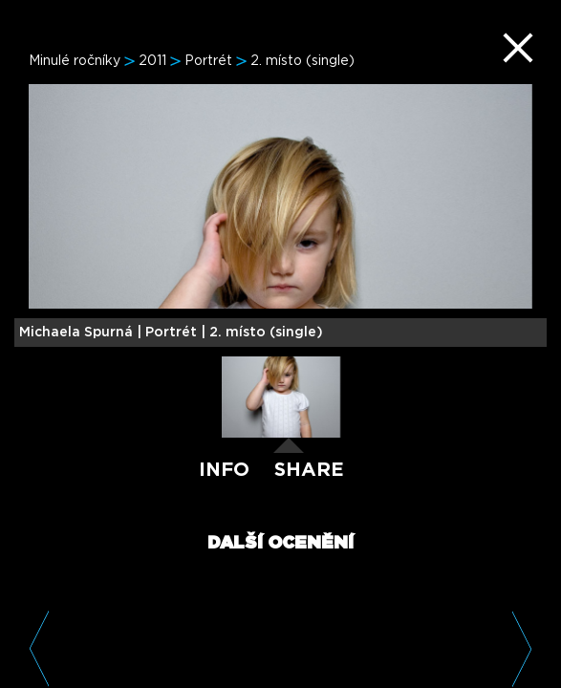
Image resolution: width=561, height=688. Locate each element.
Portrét (208, 61)
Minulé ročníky (74, 61)
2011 (152, 61)
